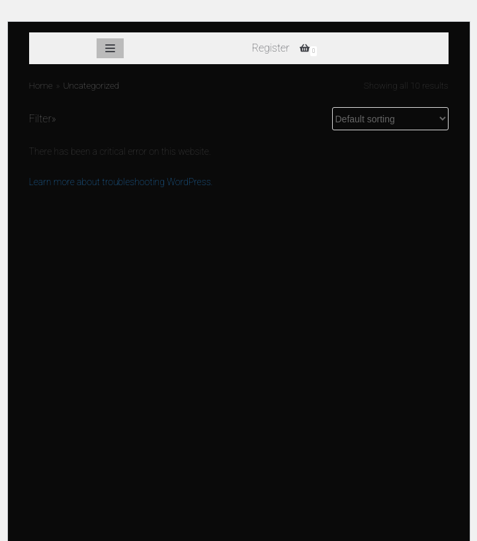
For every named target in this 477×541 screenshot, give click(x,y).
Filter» (42, 118)
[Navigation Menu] (109, 48)
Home (41, 85)
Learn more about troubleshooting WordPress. (121, 182)
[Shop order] (390, 118)
